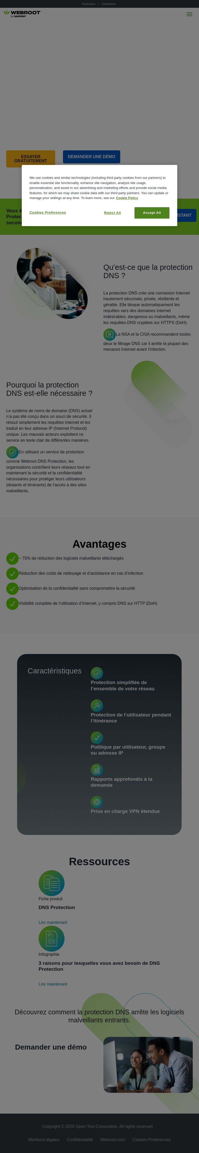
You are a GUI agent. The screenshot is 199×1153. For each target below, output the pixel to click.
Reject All (112, 213)
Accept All (152, 213)
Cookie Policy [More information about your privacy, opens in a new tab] (127, 198)
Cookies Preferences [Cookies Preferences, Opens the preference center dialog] (48, 212)
